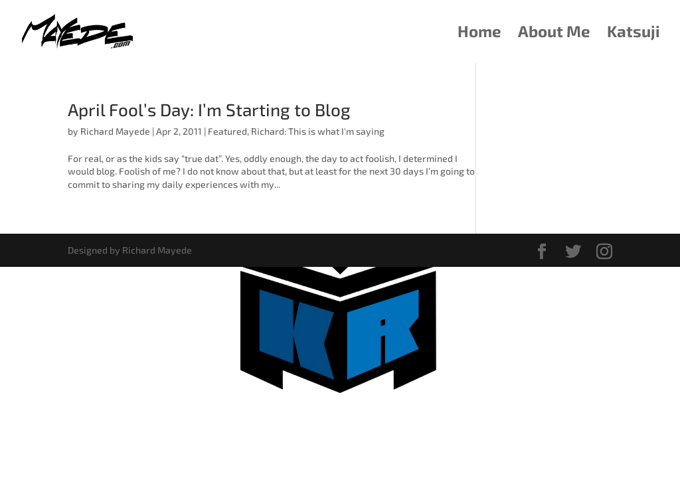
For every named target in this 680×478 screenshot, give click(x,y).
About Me (554, 33)
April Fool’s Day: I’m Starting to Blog (209, 109)
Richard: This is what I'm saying (317, 131)
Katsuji (633, 33)
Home (479, 33)
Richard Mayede (115, 131)
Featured (227, 131)
